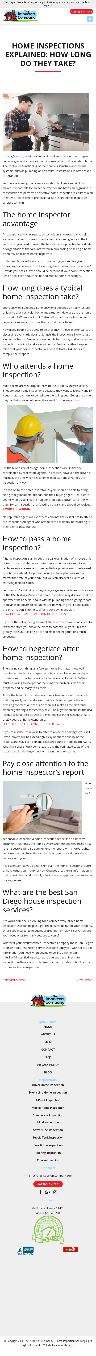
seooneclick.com (65, 1345)
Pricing (48, 1042)
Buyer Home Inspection (48, 1085)
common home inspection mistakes (39, 239)
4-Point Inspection (48, 1100)
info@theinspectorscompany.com (62, 2)
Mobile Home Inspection (48, 1108)
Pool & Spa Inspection (48, 1145)
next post (84, 980)
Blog (48, 1072)
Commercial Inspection (48, 1115)
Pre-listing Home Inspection (48, 1092)
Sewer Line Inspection (48, 1130)
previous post (14, 980)
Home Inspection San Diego (71, 1340)
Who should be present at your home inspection (60, 271)
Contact (48, 1049)
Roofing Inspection (48, 1153)
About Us (48, 1034)
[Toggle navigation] (90, 19)
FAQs (48, 1057)
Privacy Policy (48, 1065)
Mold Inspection (48, 1122)
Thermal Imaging (48, 1160)
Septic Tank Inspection (48, 1137)
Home (48, 1027)
